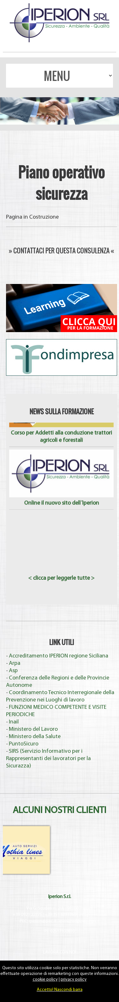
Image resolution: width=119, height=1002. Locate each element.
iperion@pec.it (42, 921)
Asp (13, 671)
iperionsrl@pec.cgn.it (79, 921)
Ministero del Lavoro (33, 729)
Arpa (14, 663)
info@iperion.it (93, 914)
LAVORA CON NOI (59, 952)
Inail (14, 722)
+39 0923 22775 (27, 914)
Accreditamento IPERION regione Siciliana (58, 656)
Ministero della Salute (35, 737)
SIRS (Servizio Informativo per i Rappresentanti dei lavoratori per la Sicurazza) (48, 758)
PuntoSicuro (23, 744)
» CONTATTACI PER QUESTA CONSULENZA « (61, 250)
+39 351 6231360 (60, 914)
